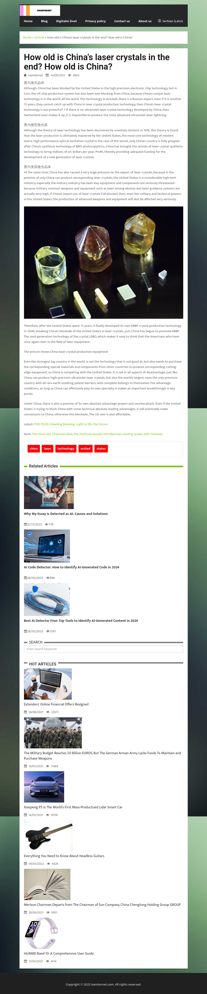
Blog (44, 21)
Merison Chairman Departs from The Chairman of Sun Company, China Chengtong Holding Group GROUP (102, 905)
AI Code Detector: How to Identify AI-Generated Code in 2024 (71, 567)
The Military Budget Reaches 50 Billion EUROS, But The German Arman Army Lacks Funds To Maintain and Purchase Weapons (102, 756)
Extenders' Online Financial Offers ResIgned (56, 704)
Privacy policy (95, 21)
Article (39, 37)
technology (66, 448)
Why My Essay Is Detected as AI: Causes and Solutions (66, 514)
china (34, 448)
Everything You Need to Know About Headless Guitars (64, 856)
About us (145, 21)
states (101, 448)
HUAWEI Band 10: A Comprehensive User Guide (59, 954)
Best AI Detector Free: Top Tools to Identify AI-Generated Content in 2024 (81, 621)
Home (28, 21)
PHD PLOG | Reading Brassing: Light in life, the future (70, 424)
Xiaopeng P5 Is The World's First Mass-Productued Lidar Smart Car (73, 807)
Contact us (122, 21)
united (85, 448)
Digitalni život (66, 21)
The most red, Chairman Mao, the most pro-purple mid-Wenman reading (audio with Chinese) (97, 434)
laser (47, 448)
